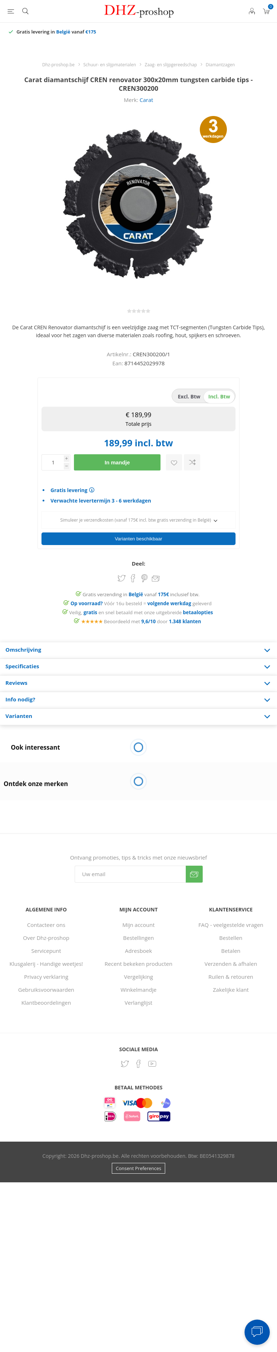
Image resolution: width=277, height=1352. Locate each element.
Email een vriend (156, 577)
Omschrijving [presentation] (23, 647)
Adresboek (138, 948)
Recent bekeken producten (138, 961)
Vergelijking (138, 974)
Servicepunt (46, 948)
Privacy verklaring (46, 974)
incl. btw (219, 396)
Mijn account (138, 922)
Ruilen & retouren (230, 974)
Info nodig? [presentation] (20, 697)
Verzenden (194, 872)
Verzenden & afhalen (231, 961)
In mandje (117, 462)
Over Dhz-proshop (46, 935)
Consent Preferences (138, 1166)
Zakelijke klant (231, 987)
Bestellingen (138, 935)
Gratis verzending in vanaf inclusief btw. (141, 592)
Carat (146, 99)
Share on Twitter (122, 576)
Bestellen (230, 935)
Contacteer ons (46, 922)
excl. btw (189, 396)
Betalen (230, 948)
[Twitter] (125, 1061)
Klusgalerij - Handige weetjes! (46, 961)
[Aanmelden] (130, 872)
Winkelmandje (138, 987)
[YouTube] (152, 1061)
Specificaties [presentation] (22, 664)
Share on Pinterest (144, 576)
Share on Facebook (133, 576)
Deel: (138, 561)
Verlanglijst (139, 1000)
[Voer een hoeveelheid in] (52, 462)
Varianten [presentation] (18, 713)
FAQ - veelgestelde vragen (230, 922)
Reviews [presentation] (16, 680)
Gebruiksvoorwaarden (46, 987)
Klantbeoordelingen (46, 1000)
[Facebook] (138, 1061)
